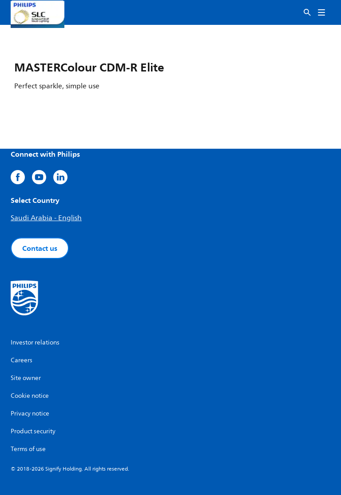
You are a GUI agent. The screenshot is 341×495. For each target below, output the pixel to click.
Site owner (26, 378)
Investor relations (35, 342)
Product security (33, 431)
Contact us (39, 248)
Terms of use (28, 449)
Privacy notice (30, 413)
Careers (21, 360)
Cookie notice (30, 396)
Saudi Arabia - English (46, 218)
